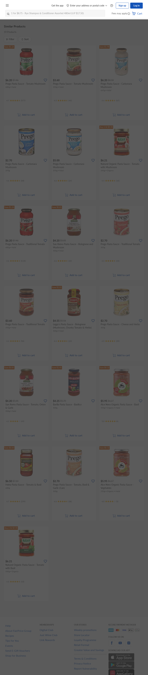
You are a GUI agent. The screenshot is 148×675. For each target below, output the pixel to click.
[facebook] (111, 644)
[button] (128, 13)
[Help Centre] (111, 5)
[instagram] (128, 644)
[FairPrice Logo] (19, 6)
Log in (137, 5)
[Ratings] (15, 100)
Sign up (122, 5)
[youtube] (120, 644)
